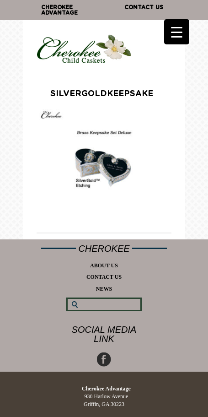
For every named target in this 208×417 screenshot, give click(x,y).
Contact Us (143, 7)
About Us (104, 265)
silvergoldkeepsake (101, 94)
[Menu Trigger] (176, 31)
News (104, 289)
